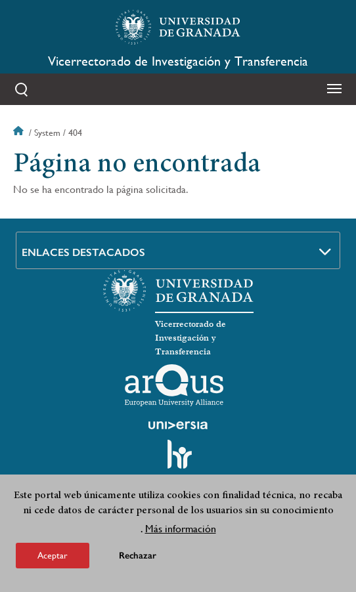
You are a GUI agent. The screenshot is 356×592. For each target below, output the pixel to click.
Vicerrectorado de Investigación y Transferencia (178, 61)
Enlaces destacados (83, 252)
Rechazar (137, 557)
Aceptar (52, 557)
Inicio (19, 132)
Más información (180, 530)
